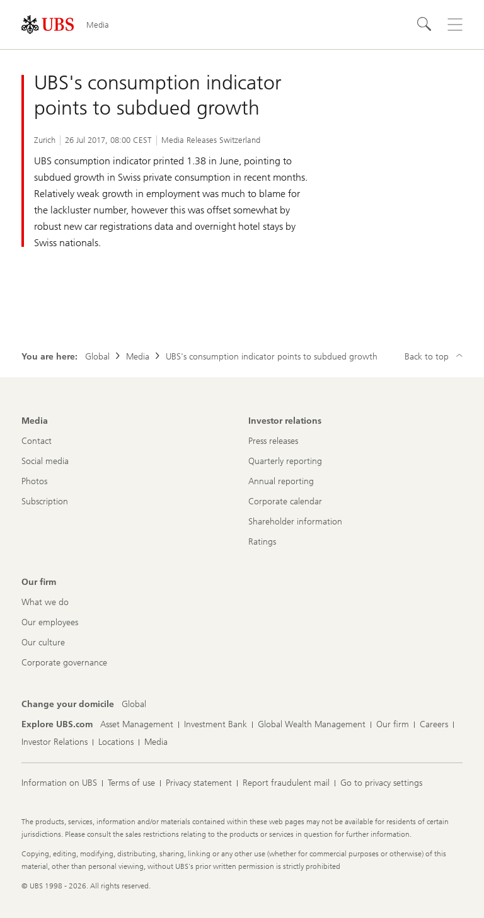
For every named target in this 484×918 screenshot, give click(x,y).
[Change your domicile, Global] (134, 704)
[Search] (424, 24)
